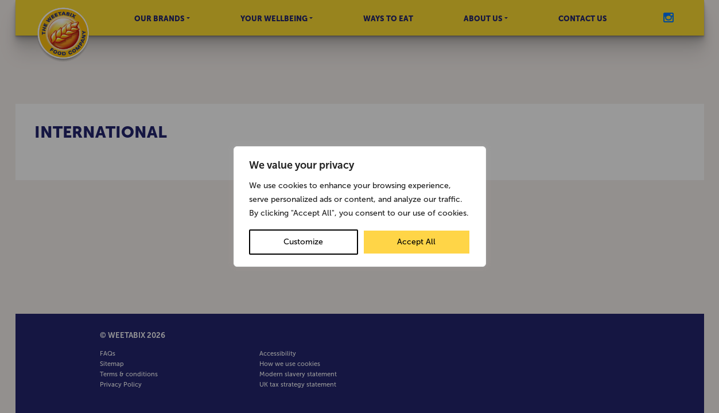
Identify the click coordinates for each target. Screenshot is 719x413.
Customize (303, 242)
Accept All (416, 242)
